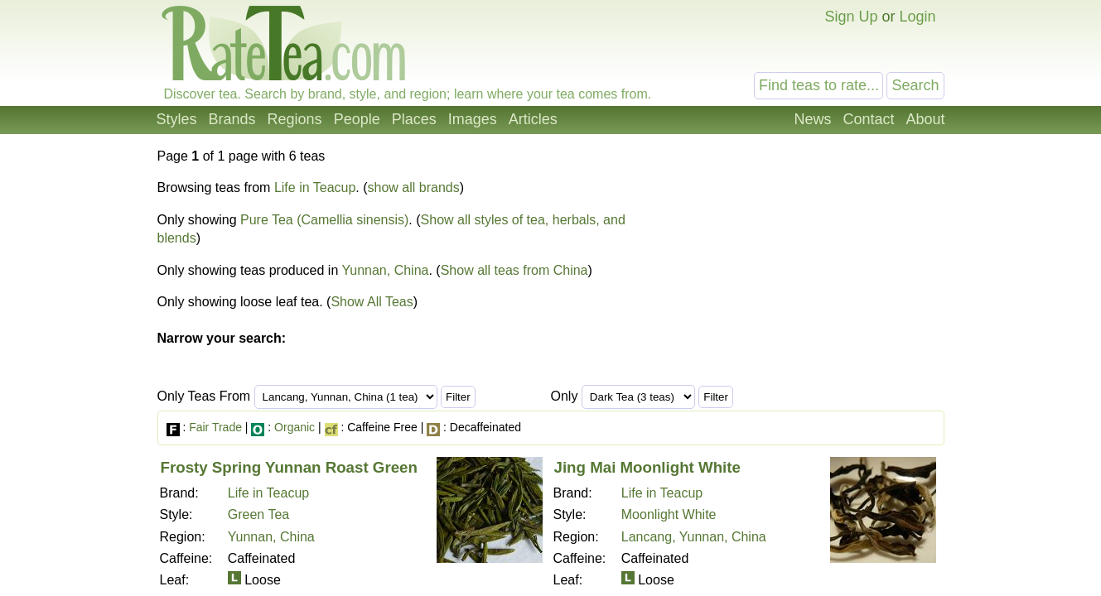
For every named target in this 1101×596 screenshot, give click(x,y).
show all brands (414, 187)
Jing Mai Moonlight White (647, 467)
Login (917, 16)
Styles (177, 119)
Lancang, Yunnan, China (693, 537)
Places (414, 119)
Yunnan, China (384, 270)
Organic (294, 427)
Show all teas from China (514, 270)
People (357, 119)
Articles (533, 119)
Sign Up (850, 16)
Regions (295, 119)
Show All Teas (372, 302)
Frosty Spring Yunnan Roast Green (289, 467)
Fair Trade (215, 427)
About (924, 119)
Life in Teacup (314, 187)
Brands (232, 119)
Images (472, 119)
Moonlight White (669, 514)
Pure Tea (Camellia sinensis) (324, 220)
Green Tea (258, 514)
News (812, 119)
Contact (868, 119)
